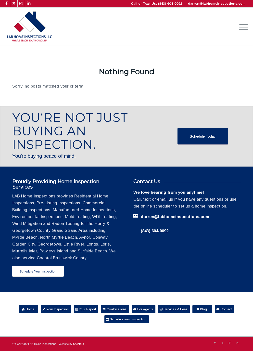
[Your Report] (86, 309)
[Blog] (202, 309)
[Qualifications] (115, 309)
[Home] (28, 309)
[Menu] (242, 27)
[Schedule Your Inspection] (38, 271)
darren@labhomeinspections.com (216, 3)
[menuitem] (242, 27)
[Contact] (224, 309)
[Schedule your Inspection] (126, 319)
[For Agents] (143, 309)
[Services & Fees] (174, 309)
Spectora (78, 343)
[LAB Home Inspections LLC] (29, 27)
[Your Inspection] (56, 309)
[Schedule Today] (202, 136)
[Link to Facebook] (6, 3)
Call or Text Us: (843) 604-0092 (156, 3)
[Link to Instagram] (21, 3)
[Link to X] (13, 3)
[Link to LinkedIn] (28, 3)
